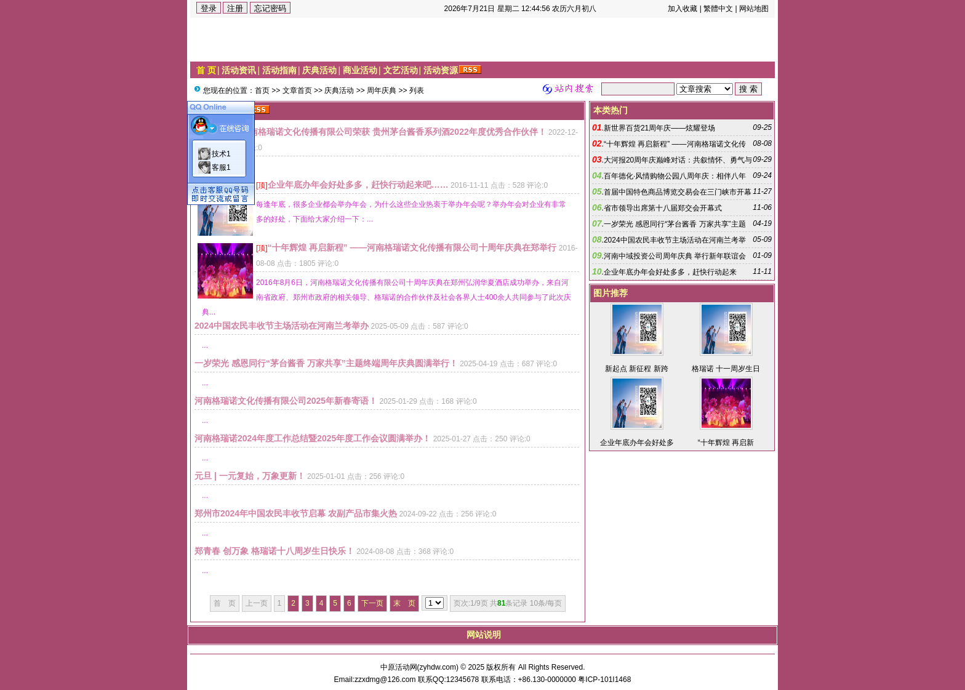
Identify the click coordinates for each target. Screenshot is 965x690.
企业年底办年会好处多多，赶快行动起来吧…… (358, 185)
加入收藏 (682, 8)
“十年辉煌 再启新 (726, 442)
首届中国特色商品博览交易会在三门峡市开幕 (677, 192)
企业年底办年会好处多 (637, 442)
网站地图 (754, 8)
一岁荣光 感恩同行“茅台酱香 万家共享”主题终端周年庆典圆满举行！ (326, 363)
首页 (262, 90)
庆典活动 (319, 70)
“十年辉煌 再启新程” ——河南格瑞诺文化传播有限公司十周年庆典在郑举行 (412, 247)
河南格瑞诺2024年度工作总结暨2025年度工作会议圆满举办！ (312, 438)
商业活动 (360, 70)
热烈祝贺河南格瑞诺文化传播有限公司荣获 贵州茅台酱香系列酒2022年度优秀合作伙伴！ (376, 132)
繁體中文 (718, 8)
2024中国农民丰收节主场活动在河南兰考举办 (281, 326)
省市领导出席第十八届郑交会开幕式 (663, 208)
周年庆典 (381, 90)
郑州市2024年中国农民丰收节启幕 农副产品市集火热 (295, 513)
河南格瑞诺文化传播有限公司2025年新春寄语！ (285, 401)
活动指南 (279, 70)
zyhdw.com (438, 667)
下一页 (372, 603)
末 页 (404, 603)
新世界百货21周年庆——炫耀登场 (659, 128)
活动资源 (440, 70)
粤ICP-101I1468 (604, 679)
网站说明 (483, 635)
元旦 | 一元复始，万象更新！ (249, 476)
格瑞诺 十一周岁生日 (726, 368)
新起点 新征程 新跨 (636, 368)
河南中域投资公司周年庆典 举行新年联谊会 (675, 256)
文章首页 (297, 90)
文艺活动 (400, 70)
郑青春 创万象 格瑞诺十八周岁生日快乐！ (274, 551)
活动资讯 (239, 70)
